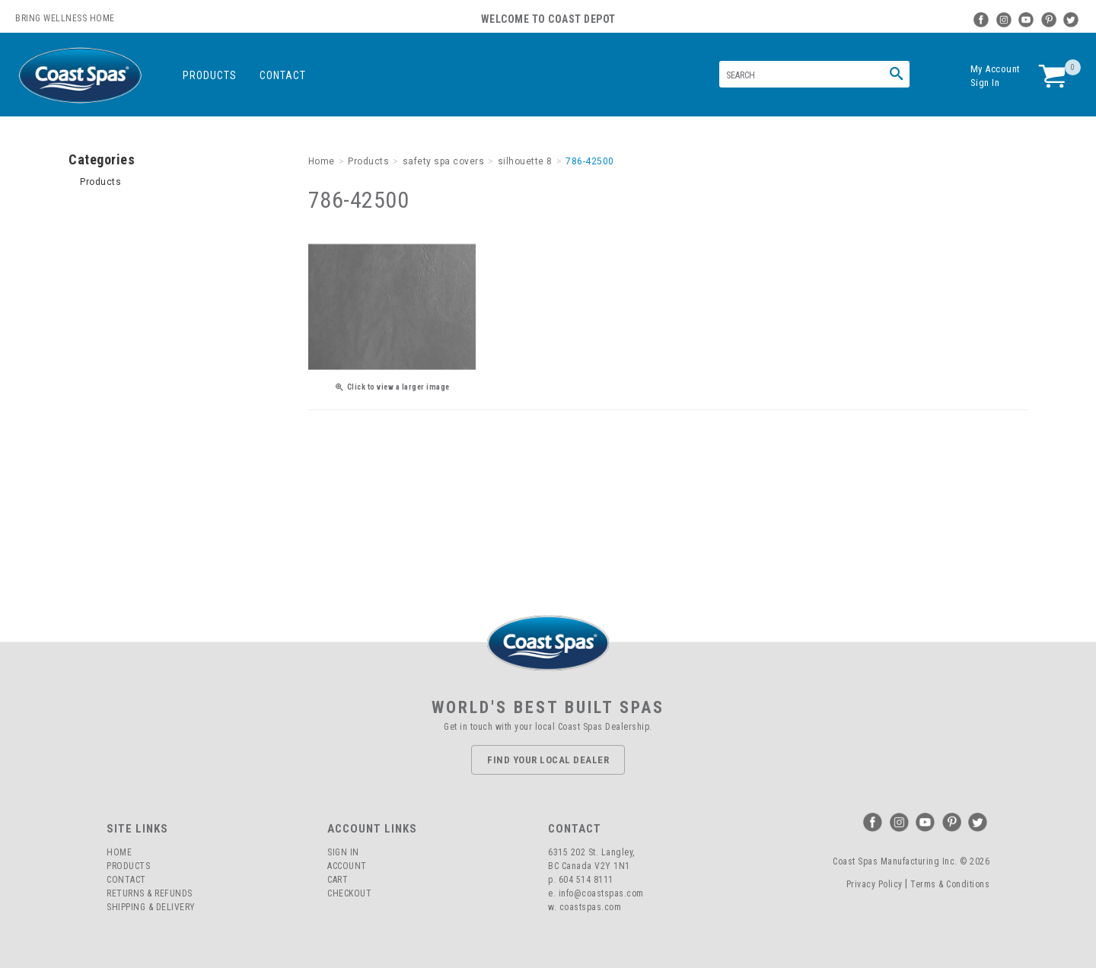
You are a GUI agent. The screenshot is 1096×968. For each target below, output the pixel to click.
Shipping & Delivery (151, 907)
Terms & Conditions (949, 884)
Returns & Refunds (150, 893)
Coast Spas (80, 75)
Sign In (985, 82)
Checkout (349, 893)
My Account (995, 69)
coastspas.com (590, 907)
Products (210, 75)
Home (119, 852)
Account (347, 866)
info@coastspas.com (601, 893)
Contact (283, 75)
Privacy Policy (874, 884)
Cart (337, 879)
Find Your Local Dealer (548, 760)
